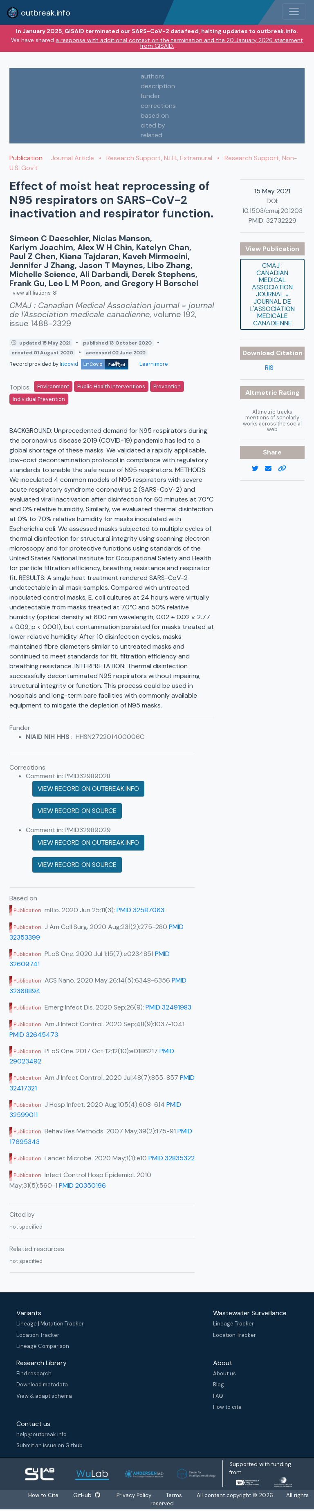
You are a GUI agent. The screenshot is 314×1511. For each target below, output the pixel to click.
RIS (269, 367)
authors (152, 76)
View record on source (77, 810)
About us (224, 1373)
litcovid (94, 363)
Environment (53, 386)
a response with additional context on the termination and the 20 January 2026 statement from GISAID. (179, 42)
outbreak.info (38, 13)
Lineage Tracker (233, 1323)
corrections (158, 105)
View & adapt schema (44, 1395)
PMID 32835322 (171, 1158)
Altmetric (262, 392)
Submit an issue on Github (49, 1445)
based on (155, 115)
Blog (218, 1384)
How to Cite (44, 1495)
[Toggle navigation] (294, 11)
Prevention (167, 386)
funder (150, 96)
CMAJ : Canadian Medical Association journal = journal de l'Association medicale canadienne (272, 294)
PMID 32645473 (33, 1034)
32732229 (281, 220)
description (158, 86)
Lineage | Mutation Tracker (50, 1323)
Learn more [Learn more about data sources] (153, 363)
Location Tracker (37, 1335)
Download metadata (42, 1384)
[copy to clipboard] (285, 469)
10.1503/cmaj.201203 (272, 210)
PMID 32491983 (168, 1007)
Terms (174, 1495)
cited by (153, 125)
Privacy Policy (134, 1495)
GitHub (87, 1495)
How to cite (227, 1407)
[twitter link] (258, 469)
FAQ (218, 1395)
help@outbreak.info (41, 1434)
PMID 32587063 (140, 910)
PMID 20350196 (82, 1185)
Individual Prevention (39, 399)
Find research (34, 1373)
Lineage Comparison (42, 1346)
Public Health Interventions (111, 386)
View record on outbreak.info (88, 788)
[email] (271, 469)
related (151, 135)
